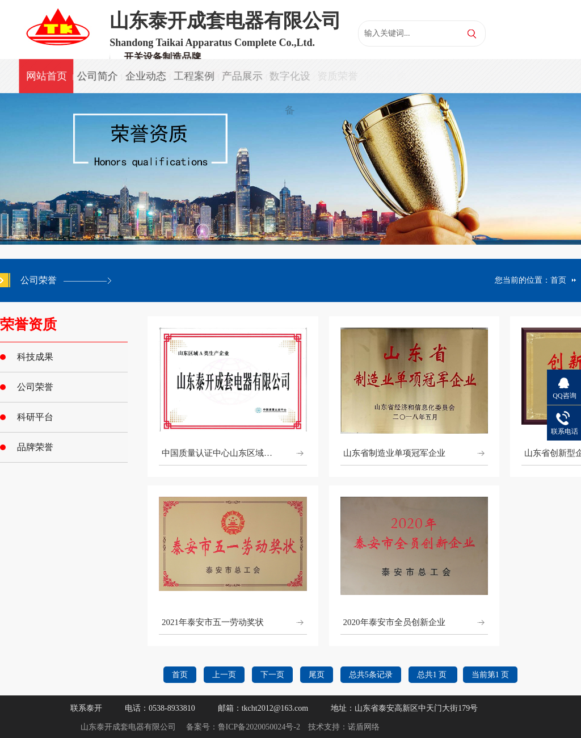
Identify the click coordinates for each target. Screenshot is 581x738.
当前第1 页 (490, 674)
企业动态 (145, 76)
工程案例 (192, 76)
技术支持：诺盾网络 (344, 727)
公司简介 (97, 76)
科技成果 (35, 357)
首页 (558, 280)
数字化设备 (288, 81)
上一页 (224, 674)
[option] (290, 169)
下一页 (272, 674)
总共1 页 (433, 674)
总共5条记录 (371, 674)
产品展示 (240, 76)
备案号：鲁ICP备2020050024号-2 (243, 727)
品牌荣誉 (35, 447)
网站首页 (46, 76)
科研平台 (35, 417)
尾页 (317, 674)
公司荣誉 (35, 387)
